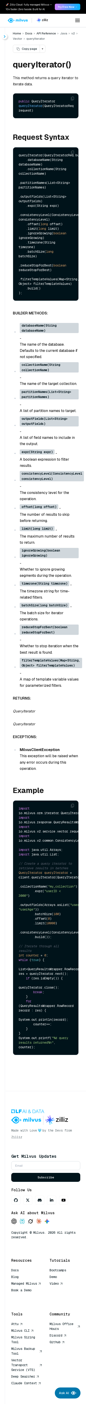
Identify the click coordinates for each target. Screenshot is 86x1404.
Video (56, 1283)
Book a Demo (21, 1290)
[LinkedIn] (51, 1200)
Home (17, 33)
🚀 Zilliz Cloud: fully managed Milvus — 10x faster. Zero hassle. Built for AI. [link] (29, 7)
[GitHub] (15, 1200)
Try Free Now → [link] (68, 6)
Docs (28, 33)
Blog (15, 1277)
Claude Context (26, 1383)
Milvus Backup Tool (26, 1351)
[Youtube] (63, 1200)
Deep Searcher (25, 1376)
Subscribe (46, 1177)
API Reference (46, 33)
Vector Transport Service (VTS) (26, 1365)
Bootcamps (58, 1270)
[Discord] (39, 1200)
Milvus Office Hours (65, 1326)
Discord (58, 1335)
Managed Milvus (26, 1283)
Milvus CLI (22, 1330)
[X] (27, 1200)
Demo (53, 1277)
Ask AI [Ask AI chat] (67, 1393)
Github (57, 1342)
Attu (17, 1324)
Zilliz (16, 1137)
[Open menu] (77, 20)
